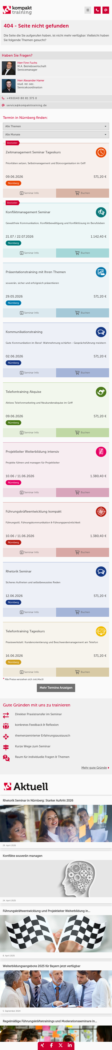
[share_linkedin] (69, 1046)
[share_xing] (42, 1046)
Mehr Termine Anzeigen (56, 687)
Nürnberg (13, 183)
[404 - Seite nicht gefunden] (97, 10)
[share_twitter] (60, 1046)
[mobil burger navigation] (88, 10)
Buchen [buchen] (82, 193)
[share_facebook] (51, 1046)
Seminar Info (29, 193)
